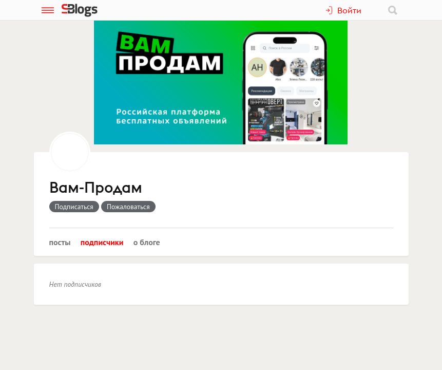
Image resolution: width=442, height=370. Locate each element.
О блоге (146, 242)
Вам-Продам (95, 188)
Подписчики (102, 242)
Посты (60, 242)
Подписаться (74, 206)
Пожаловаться (128, 206)
